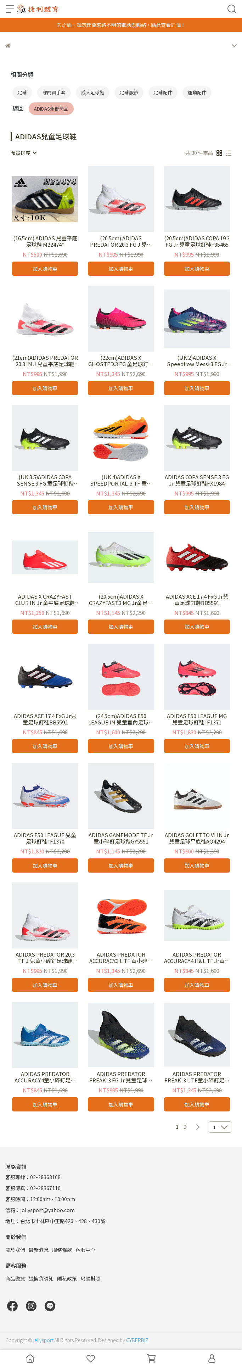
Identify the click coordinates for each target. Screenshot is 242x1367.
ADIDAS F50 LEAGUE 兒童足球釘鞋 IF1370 (45, 838)
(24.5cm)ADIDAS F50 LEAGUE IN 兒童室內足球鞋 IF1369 (121, 719)
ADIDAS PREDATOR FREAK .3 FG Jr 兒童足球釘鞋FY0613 (120, 1077)
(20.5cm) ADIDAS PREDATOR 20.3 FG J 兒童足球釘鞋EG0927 (121, 241)
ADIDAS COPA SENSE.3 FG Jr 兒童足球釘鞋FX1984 (197, 480)
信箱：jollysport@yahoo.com (40, 1210)
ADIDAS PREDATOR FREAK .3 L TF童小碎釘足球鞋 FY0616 (197, 1077)
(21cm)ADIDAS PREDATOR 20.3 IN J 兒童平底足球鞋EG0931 (45, 360)
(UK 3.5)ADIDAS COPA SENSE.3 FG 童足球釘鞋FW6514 (45, 480)
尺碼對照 (90, 1278)
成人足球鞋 (92, 92)
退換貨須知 (41, 1278)
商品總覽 (15, 1278)
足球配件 (163, 92)
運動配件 (197, 92)
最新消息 (39, 1249)
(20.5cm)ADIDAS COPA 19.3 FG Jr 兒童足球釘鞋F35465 (197, 241)
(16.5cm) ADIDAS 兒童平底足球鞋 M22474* (45, 241)
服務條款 (62, 1249)
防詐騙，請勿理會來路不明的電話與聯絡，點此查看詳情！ (121, 24)
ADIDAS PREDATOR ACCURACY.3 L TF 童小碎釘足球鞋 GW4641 (121, 957)
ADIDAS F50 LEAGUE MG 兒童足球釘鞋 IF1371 (197, 719)
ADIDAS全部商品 (51, 108)
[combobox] (23, 152)
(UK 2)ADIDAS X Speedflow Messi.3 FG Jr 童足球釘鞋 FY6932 (197, 360)
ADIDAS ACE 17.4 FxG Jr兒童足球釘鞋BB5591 (197, 599)
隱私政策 (67, 1278)
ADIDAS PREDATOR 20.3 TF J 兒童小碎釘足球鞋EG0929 (45, 957)
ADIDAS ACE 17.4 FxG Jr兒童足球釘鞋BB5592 (45, 719)
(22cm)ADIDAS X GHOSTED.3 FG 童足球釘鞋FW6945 (120, 360)
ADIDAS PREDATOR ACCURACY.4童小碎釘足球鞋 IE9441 (45, 1077)
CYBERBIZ (137, 1340)
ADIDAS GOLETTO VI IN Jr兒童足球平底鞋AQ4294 (197, 838)
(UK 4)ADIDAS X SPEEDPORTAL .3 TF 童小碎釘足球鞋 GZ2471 (121, 480)
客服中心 (85, 1249)
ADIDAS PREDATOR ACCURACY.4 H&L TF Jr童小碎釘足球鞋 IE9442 (197, 957)
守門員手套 (54, 92)
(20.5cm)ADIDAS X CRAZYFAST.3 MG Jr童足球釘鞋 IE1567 (121, 599)
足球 (22, 92)
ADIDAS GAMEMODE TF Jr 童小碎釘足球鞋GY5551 (121, 838)
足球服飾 (129, 92)
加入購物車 (45, 268)
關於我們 (15, 1249)
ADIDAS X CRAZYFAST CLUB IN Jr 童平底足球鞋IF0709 (45, 599)
